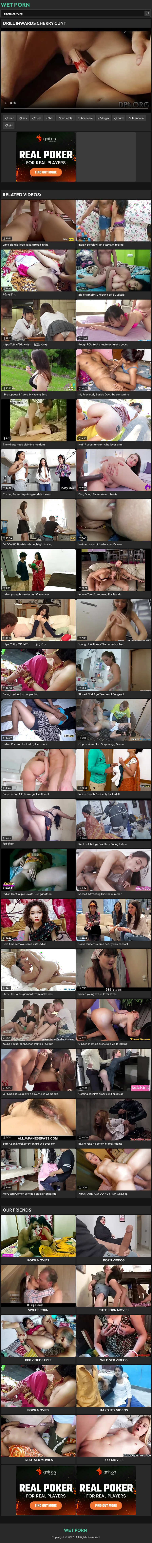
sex (25, 118)
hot (51, 118)
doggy (105, 118)
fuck (38, 118)
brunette (67, 118)
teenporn (138, 118)
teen (11, 118)
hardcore (87, 118)
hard (121, 118)
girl (10, 125)
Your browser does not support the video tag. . (76, 70)
